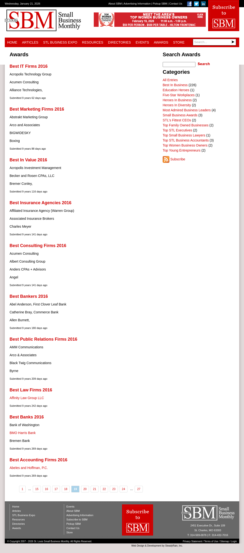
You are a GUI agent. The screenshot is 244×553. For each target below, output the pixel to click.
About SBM (115, 3)
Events (142, 42)
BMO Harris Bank (23, 433)
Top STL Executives (177, 130)
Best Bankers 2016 (29, 296)
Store (178, 42)
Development (154, 545)
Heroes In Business (177, 100)
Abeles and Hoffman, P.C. (29, 468)
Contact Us (175, 3)
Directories (119, 42)
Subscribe (177, 159)
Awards (161, 42)
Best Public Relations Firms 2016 (43, 339)
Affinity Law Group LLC (27, 398)
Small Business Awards (180, 115)
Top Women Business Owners (185, 145)
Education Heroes (176, 90)
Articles (30, 42)
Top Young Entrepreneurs (181, 150)
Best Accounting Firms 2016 (38, 459)
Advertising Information (137, 3)
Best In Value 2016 (28, 160)
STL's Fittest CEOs (177, 120)
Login (234, 541)
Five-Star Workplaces (179, 95)
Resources (92, 42)
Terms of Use (211, 541)
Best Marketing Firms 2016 (37, 109)
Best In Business (175, 85)
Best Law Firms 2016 (31, 390)
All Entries (170, 80)
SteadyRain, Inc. (174, 545)
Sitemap (224, 541)
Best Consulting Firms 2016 (38, 245)
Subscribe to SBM (77, 519)
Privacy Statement (192, 541)
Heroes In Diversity (177, 105)
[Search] (214, 42)
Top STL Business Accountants (186, 140)
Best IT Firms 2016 (29, 66)
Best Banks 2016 (27, 417)
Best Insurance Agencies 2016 (40, 202)
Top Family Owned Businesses (185, 125)
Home (12, 42)
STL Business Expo (60, 42)
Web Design (137, 545)
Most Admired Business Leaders (187, 110)
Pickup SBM (160, 3)
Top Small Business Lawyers (184, 135)
